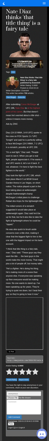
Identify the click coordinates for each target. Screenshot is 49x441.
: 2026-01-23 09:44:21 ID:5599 (23, 421)
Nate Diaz (20, 108)
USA (13, 72)
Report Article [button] (23, 380)
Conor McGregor (29, 104)
